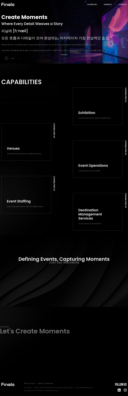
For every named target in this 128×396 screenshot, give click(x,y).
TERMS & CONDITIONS (45, 383)
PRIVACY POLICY (29, 383)
